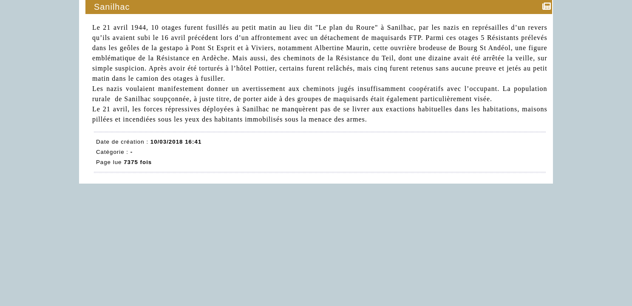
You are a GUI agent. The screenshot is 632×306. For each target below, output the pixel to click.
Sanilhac (112, 6)
